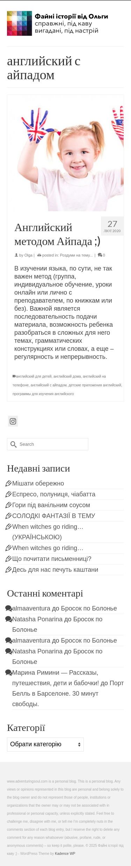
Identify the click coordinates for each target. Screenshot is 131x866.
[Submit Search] (12, 444)
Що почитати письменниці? (51, 558)
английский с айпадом (49, 385)
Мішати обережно (38, 483)
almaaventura (31, 608)
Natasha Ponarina (37, 619)
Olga (28, 255)
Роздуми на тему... (76, 255)
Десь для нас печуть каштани (55, 569)
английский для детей (33, 376)
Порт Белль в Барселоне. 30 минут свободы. (68, 694)
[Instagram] (13, 421)
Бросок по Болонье (89, 608)
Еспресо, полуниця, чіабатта (53, 494)
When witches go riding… (47, 548)
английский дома (67, 376)
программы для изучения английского (43, 394)
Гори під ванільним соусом (51, 505)
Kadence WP (65, 854)
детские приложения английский (94, 385)
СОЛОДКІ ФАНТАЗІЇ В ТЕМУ (53, 515)
